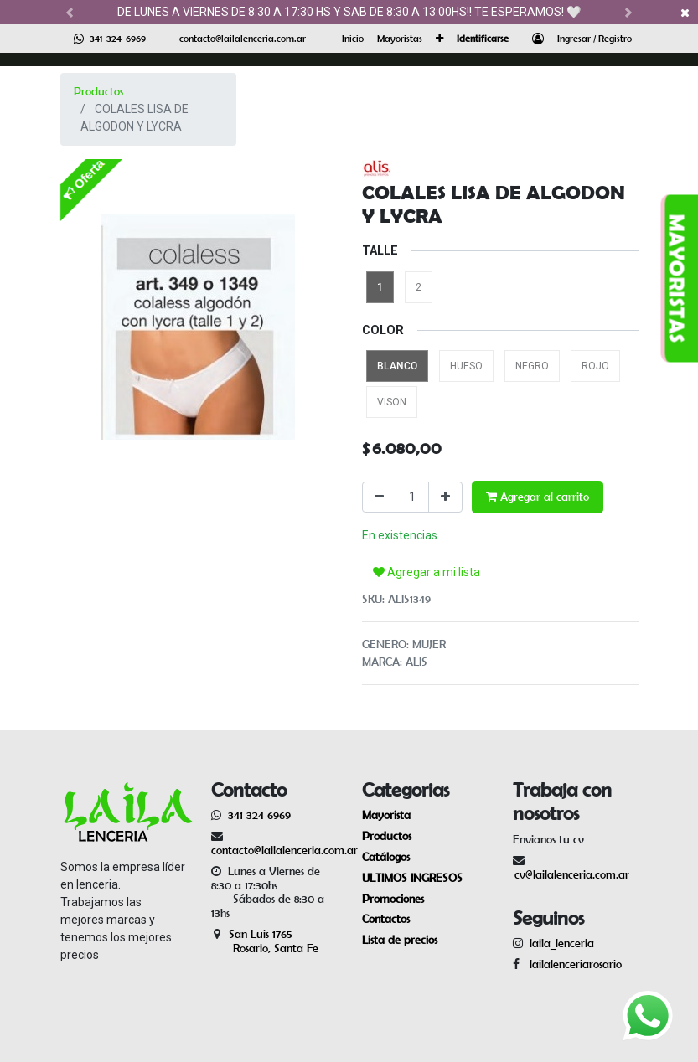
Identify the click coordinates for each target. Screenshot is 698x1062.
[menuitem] (352, 38)
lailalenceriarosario (572, 964)
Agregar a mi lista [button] (426, 572)
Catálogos (386, 857)
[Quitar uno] (379, 497)
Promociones (393, 898)
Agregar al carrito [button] (537, 496)
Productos (98, 91)
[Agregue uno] (445, 497)
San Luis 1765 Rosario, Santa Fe (264, 941)
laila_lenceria (562, 943)
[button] (439, 38)
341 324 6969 (259, 815)
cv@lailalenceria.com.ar (571, 874)
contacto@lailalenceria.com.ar (242, 38)
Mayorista (386, 815)
